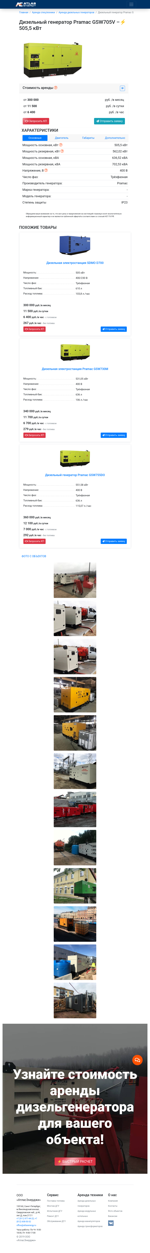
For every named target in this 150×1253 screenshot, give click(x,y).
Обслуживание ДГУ (56, 1221)
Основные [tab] (35, 138)
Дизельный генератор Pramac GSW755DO (75, 475)
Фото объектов (115, 1211)
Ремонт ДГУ (53, 1216)
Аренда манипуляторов (89, 1221)
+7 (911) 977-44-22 (25, 1218)
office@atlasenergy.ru (26, 1225)
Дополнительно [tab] (115, 138)
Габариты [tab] (88, 138)
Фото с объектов (34, 556)
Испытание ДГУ (54, 1211)
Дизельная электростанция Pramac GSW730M (75, 369)
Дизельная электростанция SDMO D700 (75, 263)
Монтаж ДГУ (53, 1206)
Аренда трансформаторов (90, 1226)
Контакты (112, 1206)
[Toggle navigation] (131, 4)
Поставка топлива (56, 1201)
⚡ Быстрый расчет (75, 1161)
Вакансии (112, 1216)
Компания (113, 1201)
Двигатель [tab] (61, 138)
